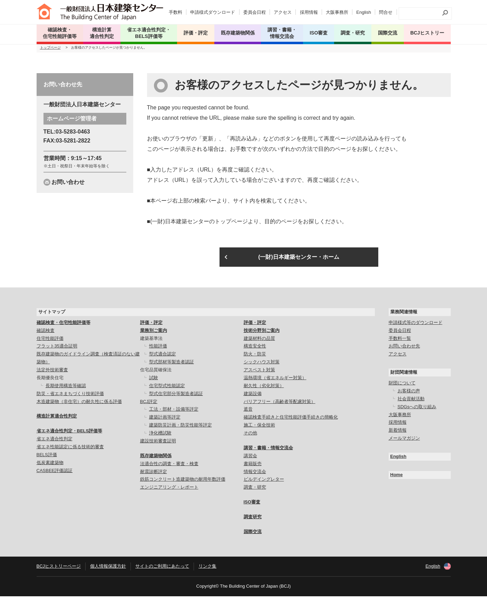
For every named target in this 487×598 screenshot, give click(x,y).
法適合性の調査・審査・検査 (169, 465)
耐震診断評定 (153, 473)
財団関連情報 (403, 374)
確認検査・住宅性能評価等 (63, 324)
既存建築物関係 (156, 457)
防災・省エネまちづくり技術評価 (70, 395)
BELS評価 (47, 456)
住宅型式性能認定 (167, 387)
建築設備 (253, 395)
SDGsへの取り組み (417, 408)
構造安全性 (255, 348)
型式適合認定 (162, 356)
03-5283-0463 (73, 134)
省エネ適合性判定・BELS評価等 (70, 432)
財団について (402, 385)
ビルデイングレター (264, 481)
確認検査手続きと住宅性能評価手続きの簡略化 (291, 419)
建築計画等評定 (165, 419)
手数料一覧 (400, 340)
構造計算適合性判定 (57, 418)
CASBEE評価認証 (55, 472)
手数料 (175, 12)
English (363, 12)
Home (396, 476)
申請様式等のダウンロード (415, 324)
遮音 (248, 411)
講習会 (250, 457)
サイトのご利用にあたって (162, 568)
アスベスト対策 (259, 371)
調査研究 (253, 518)
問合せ (385, 12)
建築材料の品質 (259, 340)
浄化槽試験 (160, 435)
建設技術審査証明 (158, 442)
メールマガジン (404, 440)
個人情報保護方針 (108, 568)
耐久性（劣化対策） (264, 387)
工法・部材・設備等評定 (173, 411)
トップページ (50, 49)
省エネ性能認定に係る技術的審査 (70, 448)
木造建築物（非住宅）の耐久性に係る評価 (79, 403)
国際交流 (387, 33)
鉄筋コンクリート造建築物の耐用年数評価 (182, 481)
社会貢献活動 (411, 400)
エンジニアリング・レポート (169, 489)
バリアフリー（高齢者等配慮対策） (279, 403)
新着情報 (398, 432)
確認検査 (46, 332)
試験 (153, 379)
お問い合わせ (68, 184)
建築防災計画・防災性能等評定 (180, 427)
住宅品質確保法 (156, 371)
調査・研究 (353, 33)
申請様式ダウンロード (212, 12)
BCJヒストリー (427, 33)
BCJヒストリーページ (59, 568)
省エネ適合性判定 (54, 440)
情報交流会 (255, 473)
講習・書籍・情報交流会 (268, 449)
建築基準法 (151, 340)
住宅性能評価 (50, 340)
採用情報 (309, 12)
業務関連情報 (403, 313)
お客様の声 (409, 392)
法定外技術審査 (52, 371)
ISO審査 (252, 504)
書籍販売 (253, 465)
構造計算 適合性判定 (102, 33)
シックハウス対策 (262, 363)
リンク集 (207, 568)
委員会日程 (254, 12)
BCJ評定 (149, 403)
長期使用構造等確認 (66, 387)
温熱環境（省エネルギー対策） (275, 379)
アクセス (283, 12)
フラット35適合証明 (57, 348)
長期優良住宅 (50, 379)
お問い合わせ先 (404, 348)
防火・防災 (255, 356)
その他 (250, 435)
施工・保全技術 (259, 427)
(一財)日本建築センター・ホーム (298, 259)
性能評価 (158, 348)
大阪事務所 (337, 12)
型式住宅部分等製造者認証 (176, 395)
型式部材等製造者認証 (171, 363)
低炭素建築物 (50, 464)
